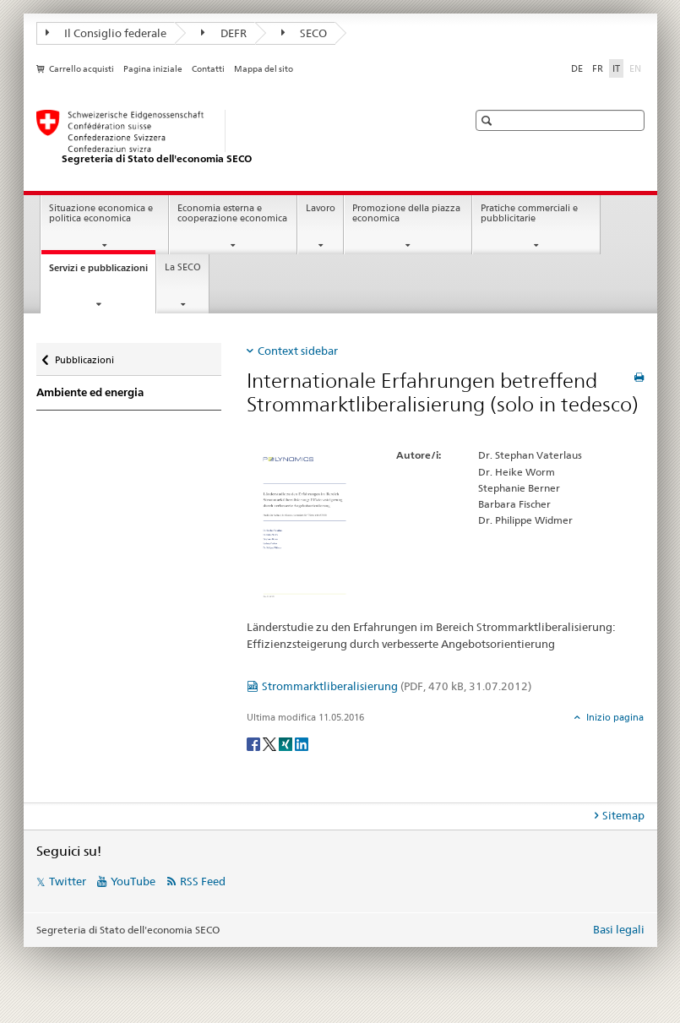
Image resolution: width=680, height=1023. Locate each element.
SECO (304, 33)
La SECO (183, 267)
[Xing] (287, 743)
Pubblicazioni (84, 356)
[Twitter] (271, 743)
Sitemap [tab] (623, 815)
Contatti (208, 68)
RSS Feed (203, 881)
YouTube (133, 881)
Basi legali (619, 929)
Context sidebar (298, 350)
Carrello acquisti (81, 68)
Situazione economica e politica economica (101, 214)
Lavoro (320, 208)
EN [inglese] (637, 67)
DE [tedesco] (577, 68)
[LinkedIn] (301, 743)
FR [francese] (597, 68)
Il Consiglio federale (106, 33)
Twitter (67, 881)
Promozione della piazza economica (406, 214)
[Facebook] (255, 743)
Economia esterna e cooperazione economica (232, 214)
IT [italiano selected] (616, 68)
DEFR (224, 33)
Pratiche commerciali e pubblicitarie (529, 214)
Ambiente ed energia (90, 392)
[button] (488, 120)
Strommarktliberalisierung (396, 686)
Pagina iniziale (152, 68)
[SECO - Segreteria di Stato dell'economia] (234, 138)
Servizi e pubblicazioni (102, 272)
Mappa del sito (263, 68)
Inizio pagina (614, 717)
